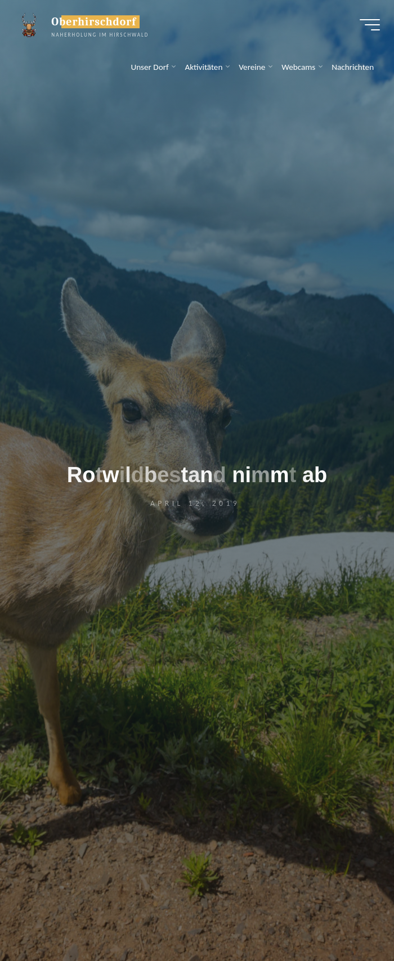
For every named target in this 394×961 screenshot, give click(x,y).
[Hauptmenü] (367, 27)
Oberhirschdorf (96, 23)
